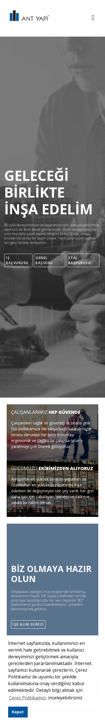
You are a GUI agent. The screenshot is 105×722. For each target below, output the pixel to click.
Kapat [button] (18, 711)
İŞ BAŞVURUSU (17, 260)
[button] (84, 698)
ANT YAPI (26, 18)
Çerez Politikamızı (27, 698)
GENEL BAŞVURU (44, 260)
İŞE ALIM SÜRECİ (28, 624)
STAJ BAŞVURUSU (79, 260)
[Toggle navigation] (93, 18)
